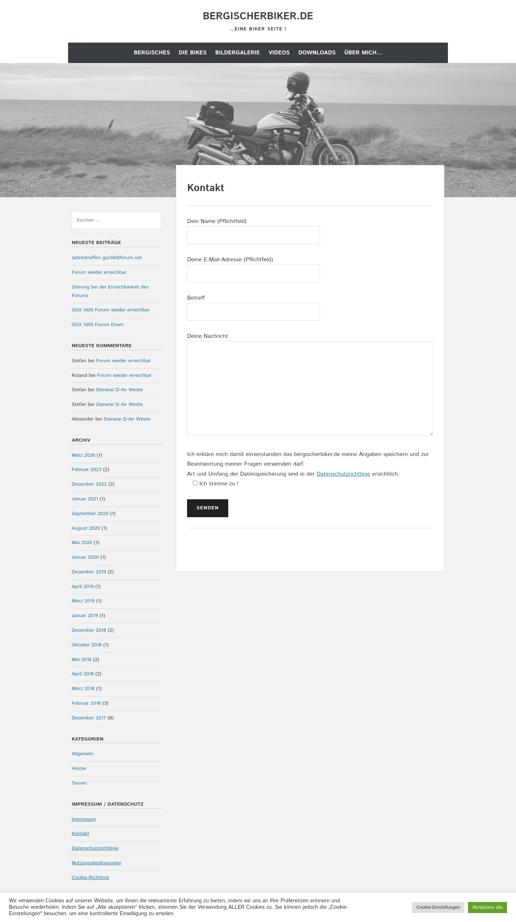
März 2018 (83, 688)
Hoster (79, 768)
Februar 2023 (86, 469)
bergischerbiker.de (258, 16)
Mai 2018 (81, 659)
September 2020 (90, 513)
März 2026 (83, 455)
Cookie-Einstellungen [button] (438, 907)
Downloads (316, 53)
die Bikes (193, 53)
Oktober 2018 (86, 645)
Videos (279, 53)
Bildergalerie (237, 53)
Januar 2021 (85, 499)
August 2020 (86, 528)
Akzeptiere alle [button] (487, 907)
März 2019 (83, 601)
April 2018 (83, 674)
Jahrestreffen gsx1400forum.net (107, 257)
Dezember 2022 (89, 484)
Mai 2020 (82, 542)
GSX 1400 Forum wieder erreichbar (111, 310)
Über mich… (363, 53)
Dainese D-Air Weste (119, 389)
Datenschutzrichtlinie (343, 474)
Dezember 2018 (89, 630)
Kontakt (80, 833)
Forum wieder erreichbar (99, 272)
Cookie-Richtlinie (90, 877)
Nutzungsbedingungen (96, 863)
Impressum (84, 819)
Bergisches (152, 53)
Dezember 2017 (89, 718)
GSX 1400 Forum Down (98, 324)
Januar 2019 (85, 615)
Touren (79, 783)
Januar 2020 (85, 557)
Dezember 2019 (89, 572)
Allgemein (83, 753)
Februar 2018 (86, 703)
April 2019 (83, 586)
